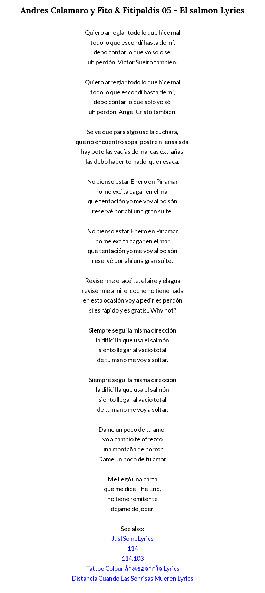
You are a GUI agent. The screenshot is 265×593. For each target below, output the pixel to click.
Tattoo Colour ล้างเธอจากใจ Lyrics (132, 568)
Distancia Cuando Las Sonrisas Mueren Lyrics (132, 578)
